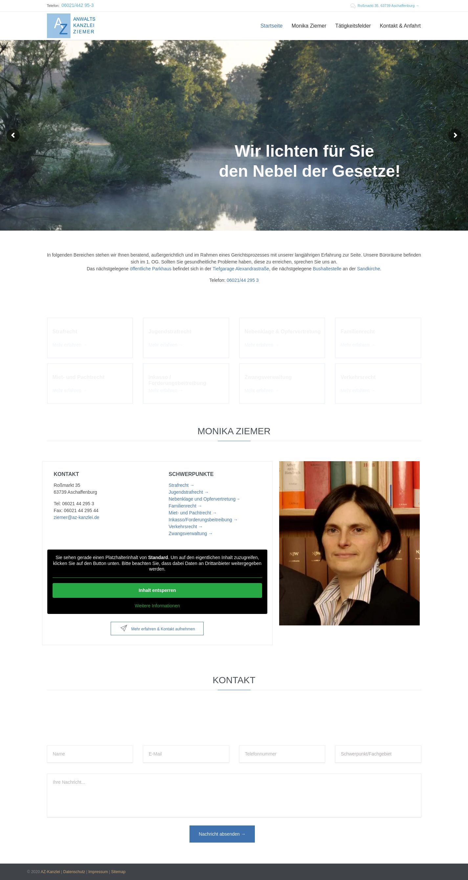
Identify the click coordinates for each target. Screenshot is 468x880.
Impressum (98, 871)
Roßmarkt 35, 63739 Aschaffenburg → (384, 6)
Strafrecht (65, 328)
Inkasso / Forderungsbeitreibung (177, 376)
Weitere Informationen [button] (157, 605)
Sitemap (118, 871)
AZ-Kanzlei (50, 871)
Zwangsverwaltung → (191, 533)
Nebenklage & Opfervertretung (283, 328)
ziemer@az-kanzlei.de (77, 517)
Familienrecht (358, 328)
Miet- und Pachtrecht (78, 373)
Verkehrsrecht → (186, 526)
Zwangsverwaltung (268, 373)
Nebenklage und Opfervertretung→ (204, 499)
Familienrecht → (185, 505)
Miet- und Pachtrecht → (193, 512)
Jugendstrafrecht (169, 328)
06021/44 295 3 (242, 280)
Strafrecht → (182, 485)
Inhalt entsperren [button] (157, 590)
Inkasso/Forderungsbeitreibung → (203, 519)
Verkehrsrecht (358, 373)
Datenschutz (74, 871)
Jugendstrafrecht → (189, 492)
